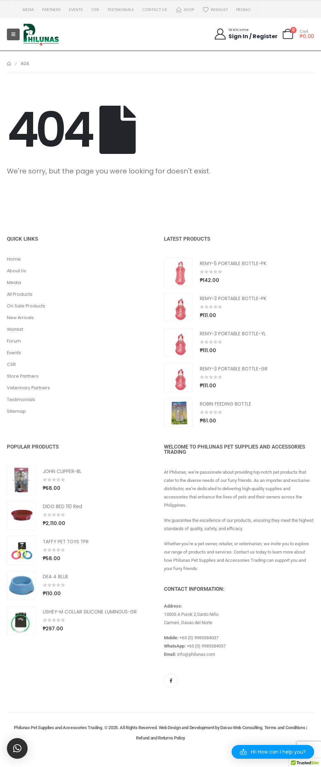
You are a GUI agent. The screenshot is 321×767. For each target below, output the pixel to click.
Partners (51, 9)
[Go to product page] (178, 272)
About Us (16, 271)
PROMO (243, 9)
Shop (184, 10)
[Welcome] (246, 34)
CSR (95, 9)
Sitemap (16, 411)
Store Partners (23, 376)
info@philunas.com (196, 654)
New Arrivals (20, 318)
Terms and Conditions (284, 727)
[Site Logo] (41, 34)
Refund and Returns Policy (160, 737)
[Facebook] (171, 680)
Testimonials (120, 9)
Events (76, 9)
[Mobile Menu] (13, 34)
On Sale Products (26, 306)
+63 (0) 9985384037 (198, 637)
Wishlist (215, 10)
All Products (19, 294)
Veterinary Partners (28, 388)
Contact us (154, 9)
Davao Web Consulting (241, 727)
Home (14, 259)
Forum (14, 341)
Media (28, 9)
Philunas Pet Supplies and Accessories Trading (58, 727)
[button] (273, 752)
